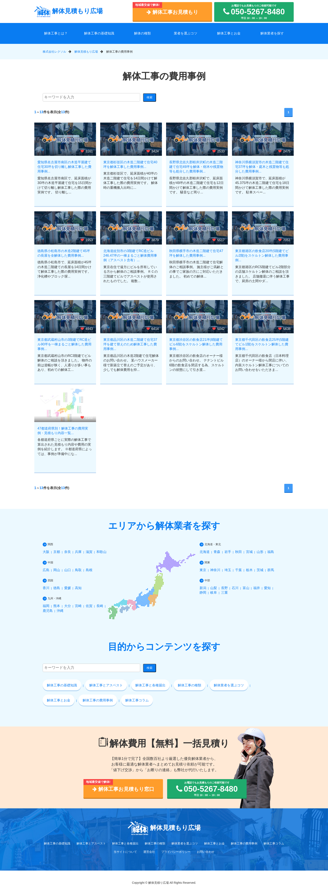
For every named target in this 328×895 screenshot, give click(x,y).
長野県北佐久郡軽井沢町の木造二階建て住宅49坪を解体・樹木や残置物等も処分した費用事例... (196, 166)
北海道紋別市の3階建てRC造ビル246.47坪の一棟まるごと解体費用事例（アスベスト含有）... (130, 255)
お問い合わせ (205, 851)
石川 (235, 588)
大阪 (46, 552)
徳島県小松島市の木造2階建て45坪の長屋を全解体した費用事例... (63, 253)
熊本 (56, 606)
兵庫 (78, 552)
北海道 (205, 552)
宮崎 (78, 606)
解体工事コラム (137, 700)
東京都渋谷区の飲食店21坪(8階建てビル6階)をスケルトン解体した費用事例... (196, 344)
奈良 (67, 552)
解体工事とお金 (229, 33)
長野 (224, 588)
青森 (217, 552)
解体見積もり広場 (68, 11)
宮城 (249, 552)
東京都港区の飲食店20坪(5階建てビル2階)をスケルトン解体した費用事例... (262, 255)
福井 (256, 588)
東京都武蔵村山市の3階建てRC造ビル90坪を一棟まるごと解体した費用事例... (64, 344)
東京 (203, 570)
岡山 (56, 570)
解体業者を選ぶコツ (229, 685)
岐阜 (213, 592)
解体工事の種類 (189, 685)
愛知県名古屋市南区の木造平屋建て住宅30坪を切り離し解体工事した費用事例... (64, 166)
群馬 (270, 570)
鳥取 (78, 570)
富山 (246, 588)
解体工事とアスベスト (106, 685)
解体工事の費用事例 (98, 700)
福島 (270, 552)
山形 (260, 552)
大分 (67, 606)
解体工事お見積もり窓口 (123, 789)
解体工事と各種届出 (150, 685)
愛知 (267, 588)
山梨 (213, 588)
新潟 (203, 588)
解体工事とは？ (56, 33)
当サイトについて (125, 851)
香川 (46, 588)
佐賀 (89, 606)
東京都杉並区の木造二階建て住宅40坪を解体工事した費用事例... (130, 164)
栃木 (249, 570)
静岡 (203, 592)
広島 (46, 570)
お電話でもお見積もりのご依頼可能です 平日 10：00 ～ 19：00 (254, 12)
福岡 (46, 606)
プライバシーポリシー (176, 851)
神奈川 (215, 570)
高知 (78, 588)
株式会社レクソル (54, 51)
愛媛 (67, 588)
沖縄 (60, 610)
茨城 (260, 570)
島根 (89, 570)
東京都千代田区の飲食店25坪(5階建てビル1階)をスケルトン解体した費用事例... (262, 344)
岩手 (227, 552)
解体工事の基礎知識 (99, 33)
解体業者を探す (272, 33)
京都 (56, 552)
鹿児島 (48, 610)
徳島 (56, 588)
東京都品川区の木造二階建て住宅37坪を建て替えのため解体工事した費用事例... (130, 344)
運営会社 (149, 851)
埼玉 (227, 570)
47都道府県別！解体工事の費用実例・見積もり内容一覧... (62, 431)
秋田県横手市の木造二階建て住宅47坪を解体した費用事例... (196, 253)
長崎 (99, 606)
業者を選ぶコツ (185, 33)
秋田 (238, 552)
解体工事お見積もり (172, 12)
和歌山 (101, 552)
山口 (67, 570)
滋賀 (89, 552)
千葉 (238, 570)
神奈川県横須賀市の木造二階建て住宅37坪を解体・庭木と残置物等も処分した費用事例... (262, 166)
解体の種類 (142, 33)
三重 (224, 592)
